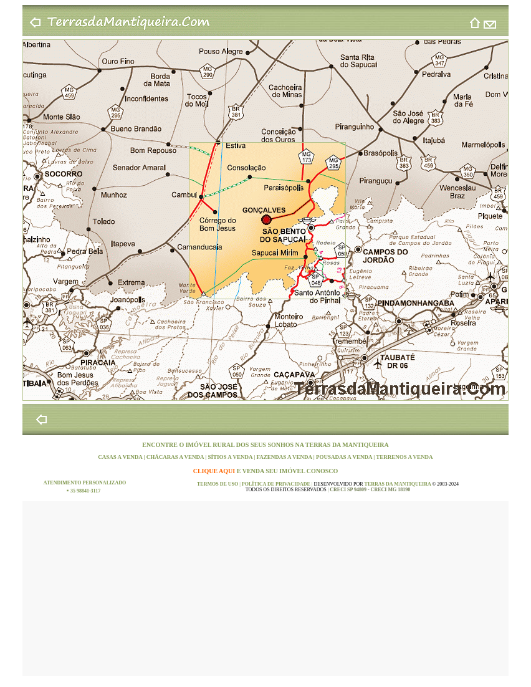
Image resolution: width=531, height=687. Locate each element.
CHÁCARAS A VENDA (176, 457)
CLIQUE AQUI (215, 471)
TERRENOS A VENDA (404, 457)
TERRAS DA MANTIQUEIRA (347, 444)
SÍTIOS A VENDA (231, 457)
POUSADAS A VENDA (344, 457)
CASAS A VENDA (120, 457)
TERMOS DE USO (218, 484)
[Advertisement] (265, 588)
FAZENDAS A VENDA (284, 457)
